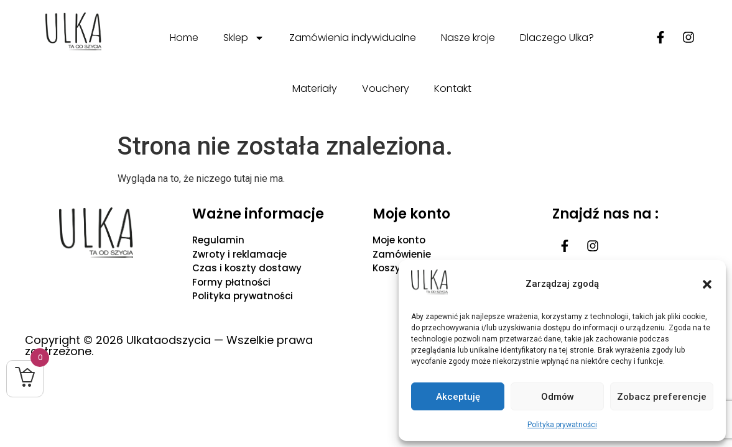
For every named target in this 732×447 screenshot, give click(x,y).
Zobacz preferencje (662, 396)
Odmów (557, 396)
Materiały (314, 88)
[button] (707, 284)
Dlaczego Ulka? (557, 37)
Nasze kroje (468, 37)
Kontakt (452, 88)
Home (184, 37)
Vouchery (385, 88)
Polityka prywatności (562, 424)
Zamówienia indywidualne (352, 37)
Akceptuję (458, 396)
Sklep (243, 38)
